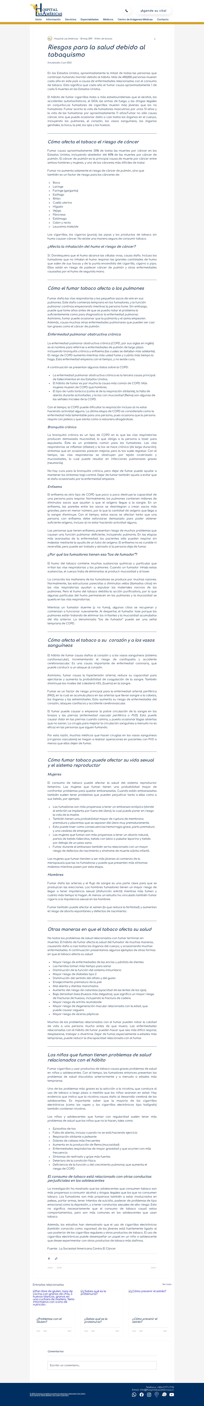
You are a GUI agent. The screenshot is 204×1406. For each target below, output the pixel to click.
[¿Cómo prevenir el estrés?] (150, 1302)
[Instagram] (149, 1394)
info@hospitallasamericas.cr (157, 1390)
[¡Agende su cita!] (153, 10)
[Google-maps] (156, 1394)
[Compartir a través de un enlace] (56, 1258)
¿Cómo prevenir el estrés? (144, 1320)
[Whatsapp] (134, 1394)
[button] (53, 19)
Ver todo (166, 1284)
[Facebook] (141, 1394)
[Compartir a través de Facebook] (48, 1258)
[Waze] (164, 1394)
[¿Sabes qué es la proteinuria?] (102, 1302)
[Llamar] (127, 11)
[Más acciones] (155, 38)
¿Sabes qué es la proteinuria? (95, 1320)
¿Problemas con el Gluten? (48, 1320)
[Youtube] (171, 1394)
